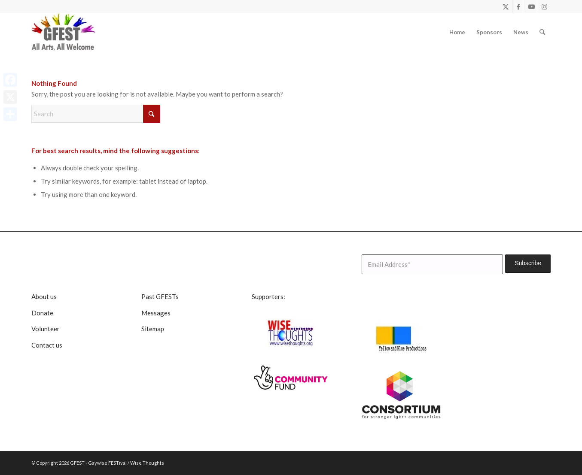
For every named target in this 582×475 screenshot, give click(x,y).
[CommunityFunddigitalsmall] (291, 378)
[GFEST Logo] (63, 32)
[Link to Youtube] (531, 6)
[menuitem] (457, 32)
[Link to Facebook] (518, 6)
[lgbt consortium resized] (401, 395)
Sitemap (152, 329)
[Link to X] (506, 6)
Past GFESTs (160, 296)
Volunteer (45, 329)
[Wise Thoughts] (290, 333)
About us (44, 296)
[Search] (542, 32)
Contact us (46, 345)
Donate (42, 313)
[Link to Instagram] (544, 6)
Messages (156, 313)
